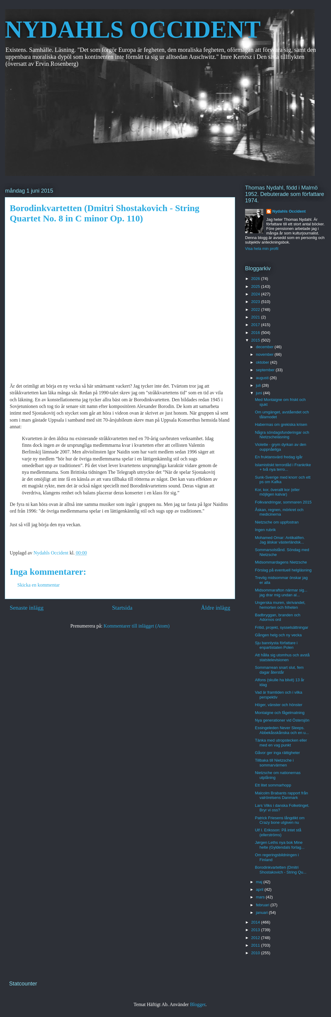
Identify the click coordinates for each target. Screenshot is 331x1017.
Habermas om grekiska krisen (281, 424)
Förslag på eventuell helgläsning (283, 570)
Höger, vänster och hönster (278, 704)
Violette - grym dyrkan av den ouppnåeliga (280, 447)
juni (259, 393)
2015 (256, 340)
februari (263, 905)
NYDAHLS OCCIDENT (133, 29)
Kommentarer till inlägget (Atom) (136, 625)
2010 (256, 953)
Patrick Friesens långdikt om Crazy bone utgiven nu (279, 820)
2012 (256, 937)
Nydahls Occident (289, 211)
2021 (256, 317)
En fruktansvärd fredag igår (278, 457)
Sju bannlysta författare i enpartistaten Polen (276, 645)
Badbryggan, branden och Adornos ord (277, 617)
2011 (256, 945)
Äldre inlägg (215, 607)
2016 (256, 332)
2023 (256, 301)
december (265, 347)
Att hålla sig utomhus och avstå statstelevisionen (282, 657)
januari (262, 912)
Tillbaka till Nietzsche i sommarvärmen (274, 762)
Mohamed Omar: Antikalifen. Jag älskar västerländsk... (280, 540)
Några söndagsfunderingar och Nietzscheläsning (282, 434)
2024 (256, 294)
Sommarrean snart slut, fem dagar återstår (279, 670)
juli (259, 385)
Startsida (122, 607)
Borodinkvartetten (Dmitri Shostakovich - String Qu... (280, 869)
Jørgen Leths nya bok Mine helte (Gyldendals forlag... (279, 845)
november (265, 354)
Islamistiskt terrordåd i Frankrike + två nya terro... (283, 467)
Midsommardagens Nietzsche (281, 562)
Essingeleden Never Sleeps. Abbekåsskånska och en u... (282, 730)
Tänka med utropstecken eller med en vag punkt (281, 742)
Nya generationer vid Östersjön (282, 720)
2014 (256, 922)
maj (260, 882)
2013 (256, 930)
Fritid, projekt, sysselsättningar (281, 627)
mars (261, 897)
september (266, 370)
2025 (256, 286)
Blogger (198, 1004)
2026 (256, 278)
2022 (256, 309)
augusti (263, 377)
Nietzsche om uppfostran (277, 522)
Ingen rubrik (265, 529)
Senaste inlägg (26, 607)
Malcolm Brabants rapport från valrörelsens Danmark (281, 795)
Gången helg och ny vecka (278, 635)
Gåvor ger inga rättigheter (277, 752)
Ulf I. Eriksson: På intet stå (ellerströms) (278, 832)
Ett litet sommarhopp (273, 785)
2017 (256, 324)
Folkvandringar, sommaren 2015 (283, 502)
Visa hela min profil (261, 248)
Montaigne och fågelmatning (279, 712)
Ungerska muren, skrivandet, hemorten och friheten (280, 605)
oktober (263, 362)
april (260, 889)
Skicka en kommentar (38, 585)
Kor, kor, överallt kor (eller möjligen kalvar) (277, 492)
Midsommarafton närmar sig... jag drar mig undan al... (281, 592)
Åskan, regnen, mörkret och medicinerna (279, 512)
